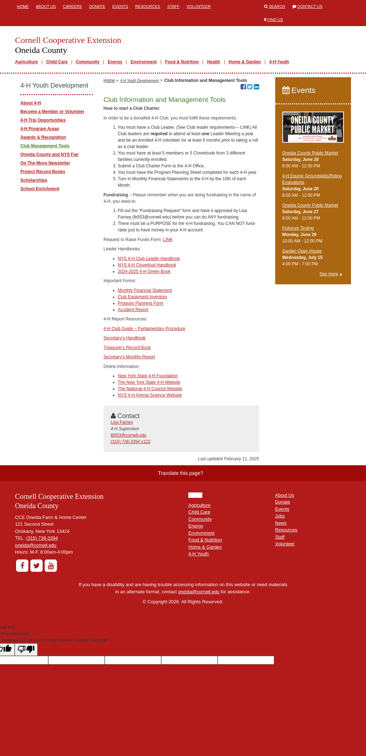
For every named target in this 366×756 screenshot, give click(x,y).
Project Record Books (42, 171)
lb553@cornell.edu (129, 435)
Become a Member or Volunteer (52, 111)
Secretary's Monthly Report (129, 356)
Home (23, 6)
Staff (173, 6)
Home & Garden (244, 61)
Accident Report (133, 309)
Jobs (280, 516)
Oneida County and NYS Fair (49, 154)
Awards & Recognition (43, 137)
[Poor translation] (26, 649)
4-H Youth (279, 61)
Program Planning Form (140, 303)
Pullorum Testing (298, 228)
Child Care (57, 61)
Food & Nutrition (182, 61)
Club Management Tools (45, 145)
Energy (115, 61)
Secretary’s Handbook (125, 337)
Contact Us (310, 6)
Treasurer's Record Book (127, 347)
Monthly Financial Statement (145, 290)
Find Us (275, 20)
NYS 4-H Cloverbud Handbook (147, 264)
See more (329, 273)
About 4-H (30, 102)
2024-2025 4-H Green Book (144, 271)
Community (87, 61)
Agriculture (26, 61)
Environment (143, 61)
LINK (168, 239)
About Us (46, 6)
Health (213, 61)
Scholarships (33, 180)
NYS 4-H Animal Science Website (150, 395)
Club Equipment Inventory (142, 296)
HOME (195, 495)
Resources (147, 6)
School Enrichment (39, 188)
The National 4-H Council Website (150, 388)
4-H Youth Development (139, 81)
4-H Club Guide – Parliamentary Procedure (145, 328)
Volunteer (199, 6)
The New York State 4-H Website (149, 382)
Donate (97, 6)
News (281, 523)
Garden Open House (302, 251)
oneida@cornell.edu (35, 545)
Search (277, 6)
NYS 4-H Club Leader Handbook (149, 258)
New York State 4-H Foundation (148, 375)
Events (120, 6)
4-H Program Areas (39, 128)
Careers (72, 6)
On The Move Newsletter (45, 163)
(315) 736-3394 (42, 538)
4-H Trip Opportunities (43, 120)
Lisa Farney (122, 422)
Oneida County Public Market (310, 153)
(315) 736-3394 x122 (130, 441)
